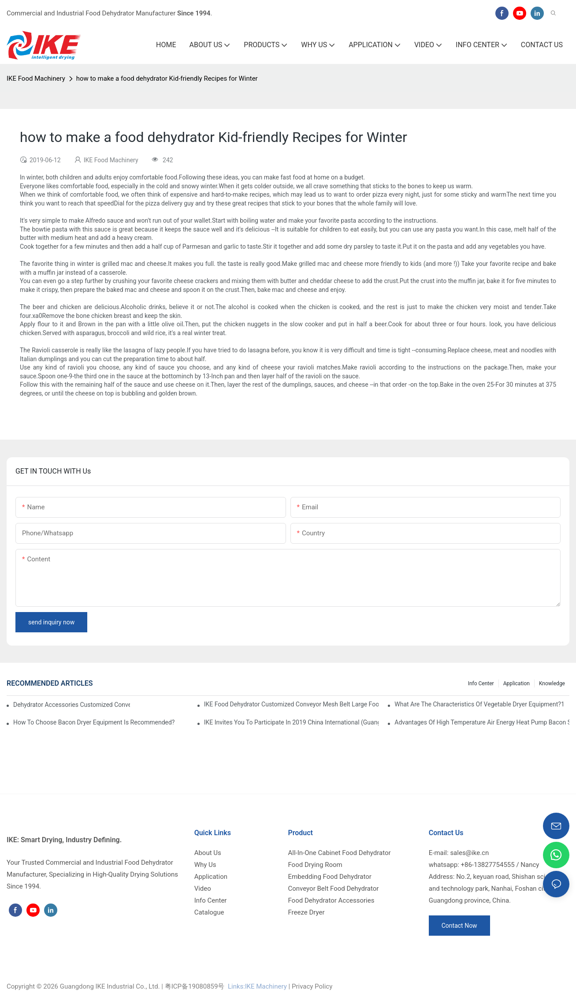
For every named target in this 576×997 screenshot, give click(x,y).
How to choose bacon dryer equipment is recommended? (94, 722)
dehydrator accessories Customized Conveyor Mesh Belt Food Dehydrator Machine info (71, 704)
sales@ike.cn (469, 853)
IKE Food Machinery (36, 78)
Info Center (481, 683)
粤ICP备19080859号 (195, 986)
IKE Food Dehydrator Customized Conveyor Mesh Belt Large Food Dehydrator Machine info (291, 704)
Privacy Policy (312, 986)
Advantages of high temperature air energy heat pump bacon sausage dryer (481, 722)
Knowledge (552, 683)
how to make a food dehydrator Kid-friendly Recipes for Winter (167, 78)
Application (516, 683)
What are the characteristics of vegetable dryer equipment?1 (479, 704)
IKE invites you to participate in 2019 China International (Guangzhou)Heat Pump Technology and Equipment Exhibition (291, 722)
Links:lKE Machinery (257, 986)
